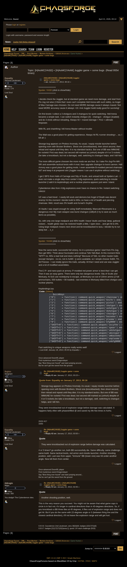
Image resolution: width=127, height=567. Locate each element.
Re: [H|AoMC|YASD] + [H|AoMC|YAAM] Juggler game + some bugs (60, 484)
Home (7, 50)
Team (31, 50)
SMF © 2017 (61, 558)
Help (14, 50)
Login (39, 50)
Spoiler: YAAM (45, 241)
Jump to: (89, 549)
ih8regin (9, 483)
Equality (9, 78)
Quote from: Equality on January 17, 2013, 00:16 (63, 380)
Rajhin (8, 371)
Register (48, 50)
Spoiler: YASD (45, 90)
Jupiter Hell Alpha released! (24, 42)
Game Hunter (75, 54)
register (22, 25)
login (14, 25)
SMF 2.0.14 (51, 558)
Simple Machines (74, 558)
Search (22, 50)
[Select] (49, 291)
